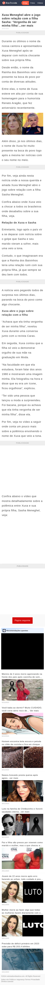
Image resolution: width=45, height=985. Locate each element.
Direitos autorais (7, 981)
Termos (27, 979)
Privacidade (35, 979)
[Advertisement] (22, 469)
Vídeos (40, 3)
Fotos (32, 3)
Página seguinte (22, 620)
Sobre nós (5, 979)
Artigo (25, 3)
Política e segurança (17, 979)
